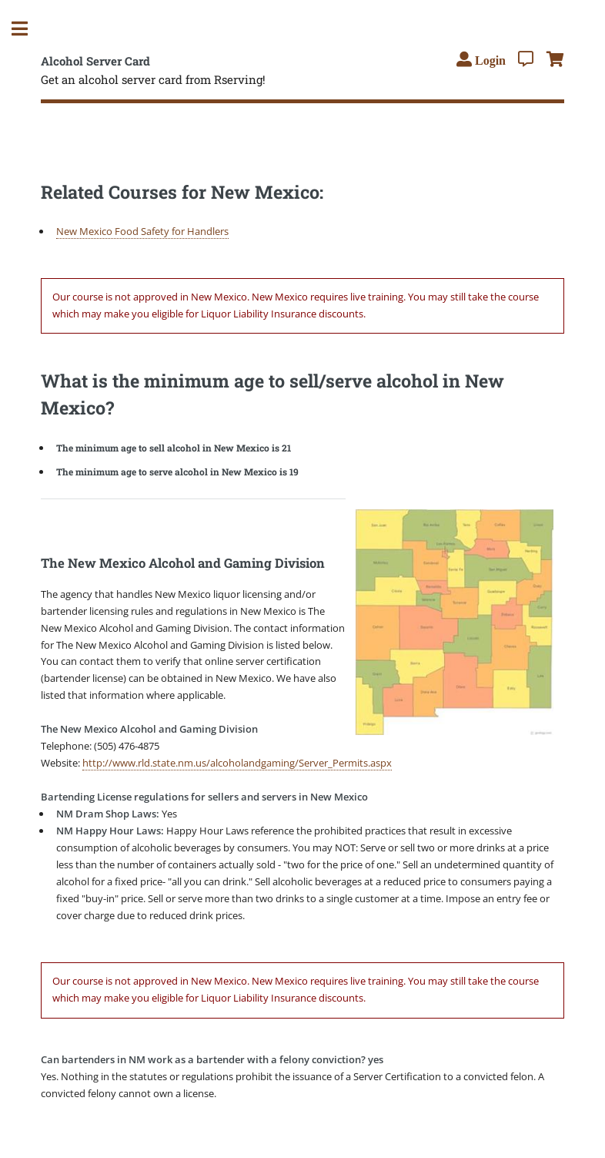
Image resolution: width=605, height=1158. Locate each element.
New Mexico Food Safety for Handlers (142, 231)
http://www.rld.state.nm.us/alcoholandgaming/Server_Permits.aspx (237, 763)
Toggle (27, 29)
